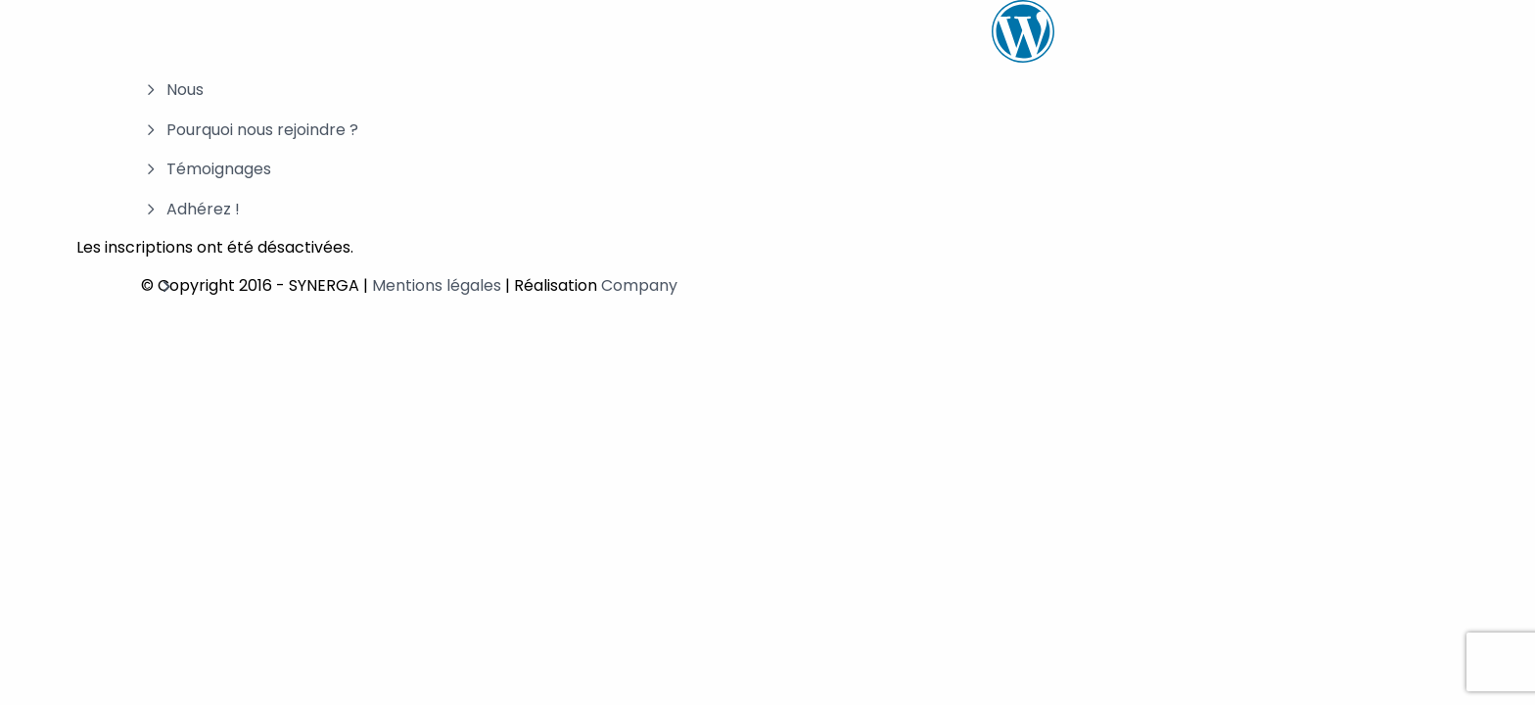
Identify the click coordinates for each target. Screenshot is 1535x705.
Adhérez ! (203, 209)
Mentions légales (436, 285)
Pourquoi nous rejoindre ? (262, 129)
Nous (185, 89)
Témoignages (218, 169)
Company (639, 285)
